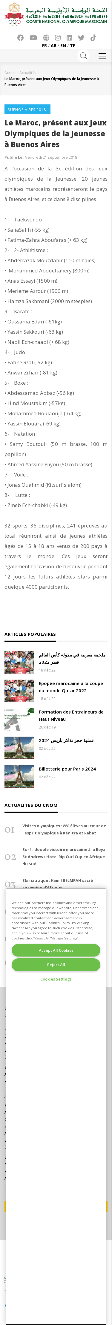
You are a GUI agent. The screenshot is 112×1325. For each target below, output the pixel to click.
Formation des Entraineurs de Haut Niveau (71, 715)
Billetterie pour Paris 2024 (67, 769)
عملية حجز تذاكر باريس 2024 (66, 740)
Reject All (56, 964)
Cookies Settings (56, 979)
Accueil (10, 72)
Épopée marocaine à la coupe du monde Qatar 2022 (71, 686)
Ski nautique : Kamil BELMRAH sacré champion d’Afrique (57, 884)
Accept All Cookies (56, 950)
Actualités (27, 72)
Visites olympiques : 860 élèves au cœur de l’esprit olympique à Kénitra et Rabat (64, 829)
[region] (56, 1106)
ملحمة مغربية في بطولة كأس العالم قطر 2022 (72, 658)
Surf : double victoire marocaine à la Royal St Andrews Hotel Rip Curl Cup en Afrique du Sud (64, 857)
